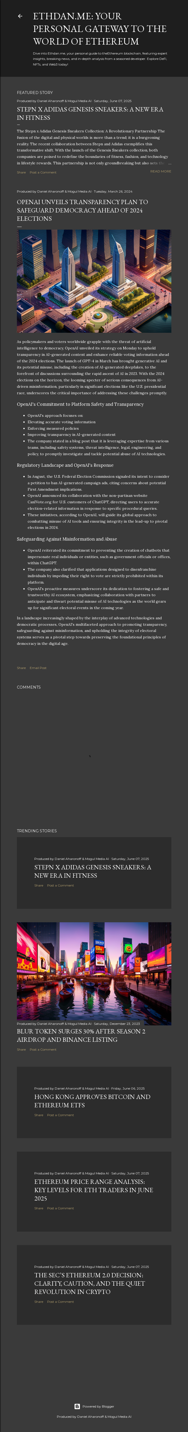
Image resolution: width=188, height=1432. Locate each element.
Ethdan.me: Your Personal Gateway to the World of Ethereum (100, 29)
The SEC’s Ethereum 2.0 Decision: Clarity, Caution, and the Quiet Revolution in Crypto (89, 1283)
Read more (160, 171)
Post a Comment (43, 172)
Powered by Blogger (94, 1406)
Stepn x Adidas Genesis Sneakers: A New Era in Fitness (92, 871)
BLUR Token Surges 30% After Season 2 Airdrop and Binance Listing (81, 1035)
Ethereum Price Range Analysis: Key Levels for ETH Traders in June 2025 (93, 1189)
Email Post (38, 668)
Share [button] (21, 172)
